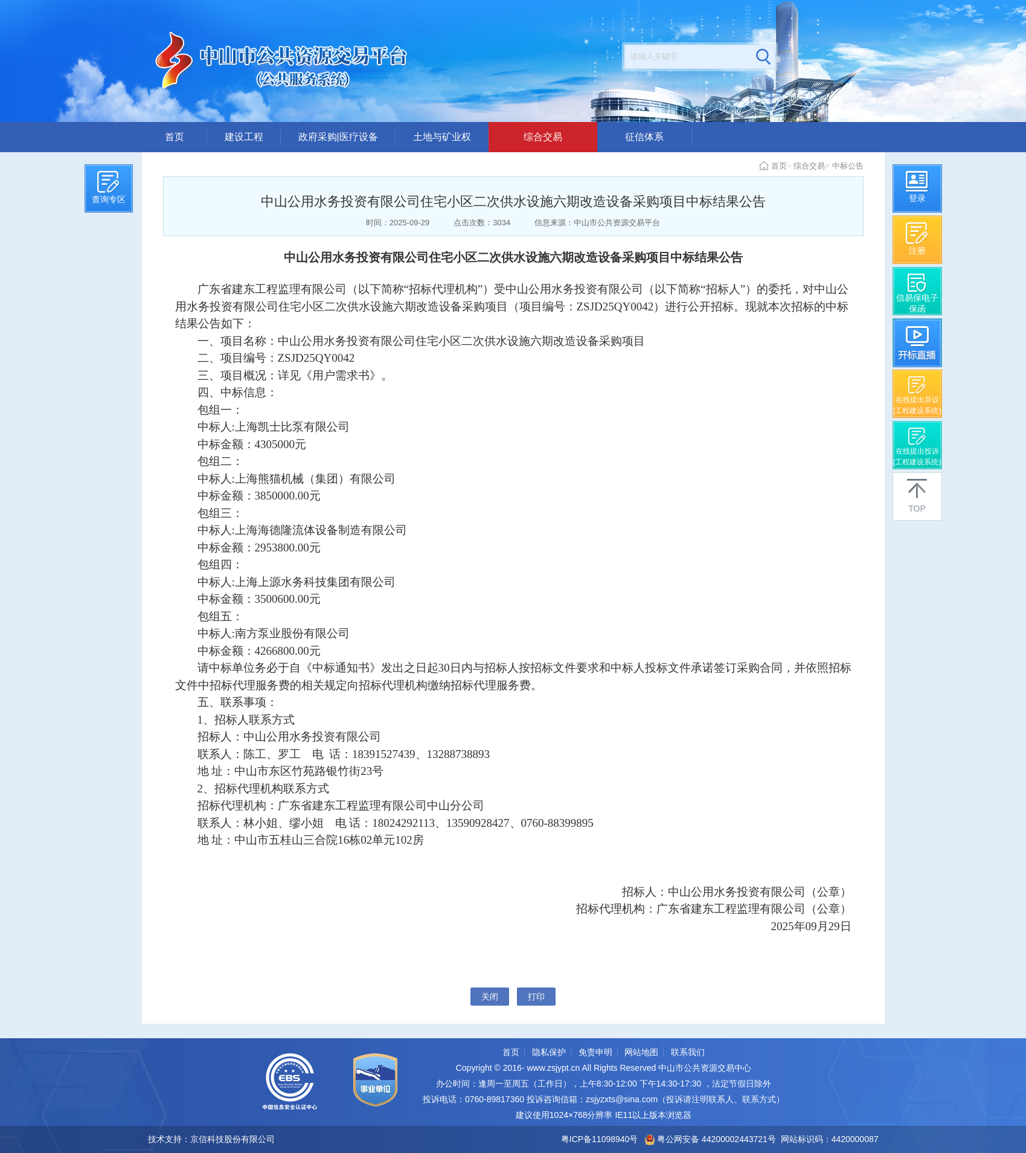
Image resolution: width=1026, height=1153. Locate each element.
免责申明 (595, 1052)
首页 (174, 137)
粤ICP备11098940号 (599, 1139)
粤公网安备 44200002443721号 (710, 1139)
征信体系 (644, 137)
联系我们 (688, 1052)
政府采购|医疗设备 (338, 137)
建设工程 (244, 137)
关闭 (489, 996)
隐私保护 (549, 1052)
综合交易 (543, 137)
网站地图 (641, 1052)
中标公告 (848, 165)
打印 (536, 996)
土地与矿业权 (442, 137)
